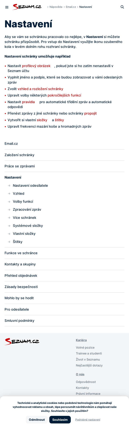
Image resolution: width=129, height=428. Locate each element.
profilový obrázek (36, 66)
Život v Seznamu (88, 359)
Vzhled (18, 193)
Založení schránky (19, 155)
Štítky (17, 242)
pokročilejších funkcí (64, 95)
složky (42, 120)
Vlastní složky (24, 234)
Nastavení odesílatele (30, 185)
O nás (80, 374)
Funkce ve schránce (21, 253)
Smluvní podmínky (19, 321)
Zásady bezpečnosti (21, 287)
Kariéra (81, 340)
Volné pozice (85, 347)
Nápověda (56, 6)
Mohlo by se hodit (19, 298)
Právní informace (88, 394)
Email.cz (71, 6)
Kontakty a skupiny (20, 264)
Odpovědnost (86, 382)
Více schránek (24, 218)
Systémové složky (28, 226)
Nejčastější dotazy (89, 365)
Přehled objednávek (21, 276)
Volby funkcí (23, 201)
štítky (59, 120)
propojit (90, 113)
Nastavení (13, 177)
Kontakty (82, 388)
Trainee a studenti (89, 353)
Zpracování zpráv (27, 209)
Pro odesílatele (17, 309)
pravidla (29, 102)
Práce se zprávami (20, 166)
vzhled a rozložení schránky (40, 89)
